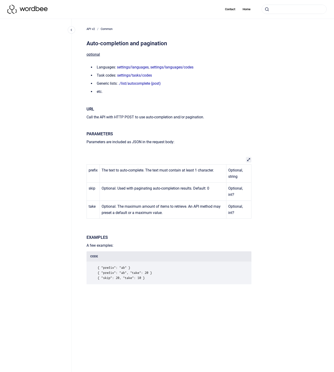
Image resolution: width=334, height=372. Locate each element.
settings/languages (133, 67)
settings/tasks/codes (134, 75)
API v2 (91, 29)
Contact (230, 9)
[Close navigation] (71, 30)
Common (106, 29)
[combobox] (294, 9)
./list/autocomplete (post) (140, 83)
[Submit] (267, 9)
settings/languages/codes (171, 67)
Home (246, 9)
